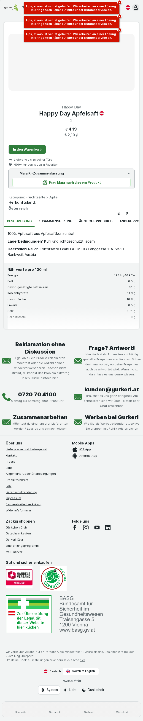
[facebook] (75, 527)
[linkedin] (108, 527)
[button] (135, 7)
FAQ (8, 486)
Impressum (13, 498)
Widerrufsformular (18, 510)
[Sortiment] (55, 709)
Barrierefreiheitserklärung (24, 504)
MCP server (14, 552)
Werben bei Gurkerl (112, 417)
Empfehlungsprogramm (22, 545)
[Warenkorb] (122, 709)
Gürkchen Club (16, 527)
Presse (11, 461)
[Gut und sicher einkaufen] (53, 578)
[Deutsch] (127, 7)
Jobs (9, 468)
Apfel (53, 197)
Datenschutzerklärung (21, 492)
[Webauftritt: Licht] (69, 690)
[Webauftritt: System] (49, 690)
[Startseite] (21, 709)
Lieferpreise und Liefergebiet (26, 449)
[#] (28, 614)
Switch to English (80, 671)
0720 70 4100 (37, 394)
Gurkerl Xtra (14, 539)
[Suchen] (89, 709)
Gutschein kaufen (18, 533)
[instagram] (86, 527)
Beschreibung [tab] (19, 221)
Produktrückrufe (17, 480)
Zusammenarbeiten (40, 417)
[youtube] (97, 527)
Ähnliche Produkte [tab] (96, 221)
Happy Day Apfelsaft (71, 113)
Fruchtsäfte (35, 197)
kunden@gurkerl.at (112, 389)
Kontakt (11, 455)
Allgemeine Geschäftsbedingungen (31, 473)
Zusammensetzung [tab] (55, 221)
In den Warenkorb (27, 149)
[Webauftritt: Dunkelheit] (92, 690)
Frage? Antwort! (112, 348)
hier (82, 660)
